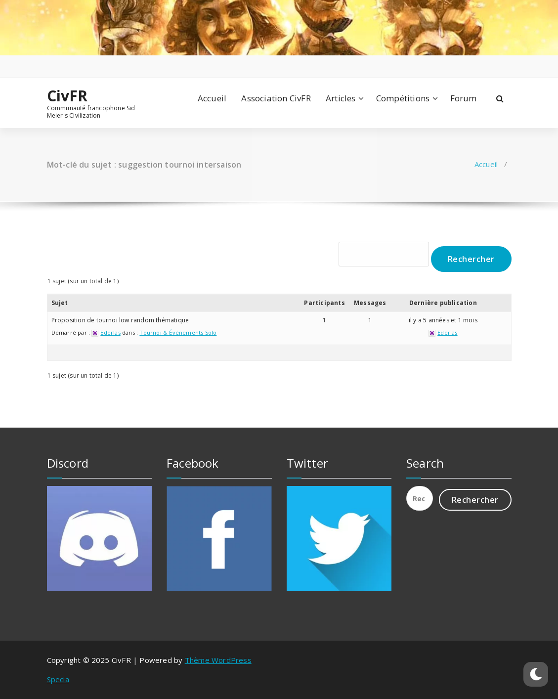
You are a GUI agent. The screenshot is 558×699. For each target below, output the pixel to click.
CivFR (67, 96)
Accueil (212, 98)
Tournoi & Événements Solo (177, 332)
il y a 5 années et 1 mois (443, 320)
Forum (463, 98)
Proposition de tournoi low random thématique (120, 320)
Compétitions (402, 98)
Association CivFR (275, 98)
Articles (341, 98)
